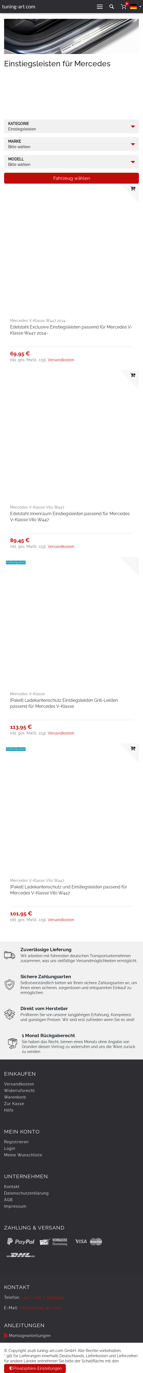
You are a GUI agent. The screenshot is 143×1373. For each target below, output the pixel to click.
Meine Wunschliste (23, 1155)
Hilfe (9, 1110)
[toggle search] (112, 7)
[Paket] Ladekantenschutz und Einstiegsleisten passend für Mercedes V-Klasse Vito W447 (68, 890)
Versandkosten (61, 360)
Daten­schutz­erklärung (26, 1193)
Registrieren (16, 1142)
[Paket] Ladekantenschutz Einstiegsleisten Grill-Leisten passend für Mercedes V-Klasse (64, 703)
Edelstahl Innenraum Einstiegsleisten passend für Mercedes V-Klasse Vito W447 (70, 516)
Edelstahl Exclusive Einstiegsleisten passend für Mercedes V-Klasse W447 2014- (71, 330)
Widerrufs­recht (19, 1090)
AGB (8, 1200)
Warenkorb (15, 1097)
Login (9, 1148)
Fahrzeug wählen (71, 178)
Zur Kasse (14, 1104)
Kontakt (12, 1186)
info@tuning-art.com (40, 1308)
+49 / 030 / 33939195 (43, 1297)
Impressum (15, 1206)
